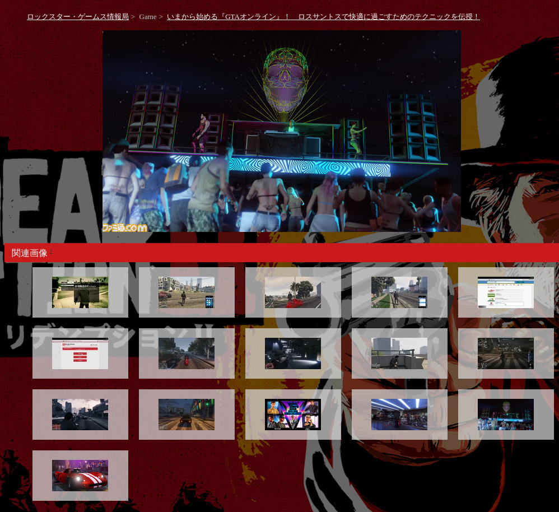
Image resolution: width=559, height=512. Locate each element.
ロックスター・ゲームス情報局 (78, 16)
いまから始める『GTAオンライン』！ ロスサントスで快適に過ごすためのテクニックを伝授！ (323, 16)
